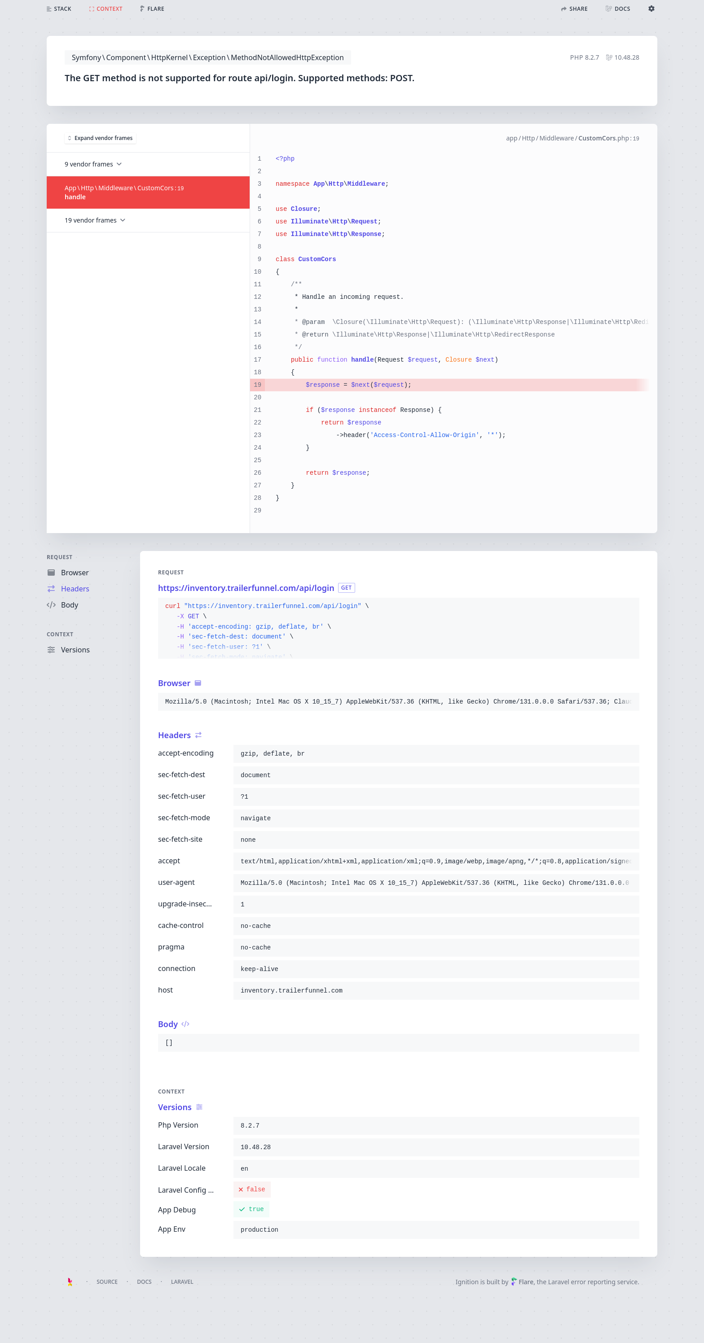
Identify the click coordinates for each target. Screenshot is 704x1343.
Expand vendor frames (100, 137)
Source (107, 1282)
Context (60, 634)
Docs (144, 1282)
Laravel (182, 1282)
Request (60, 557)
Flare (522, 1281)
